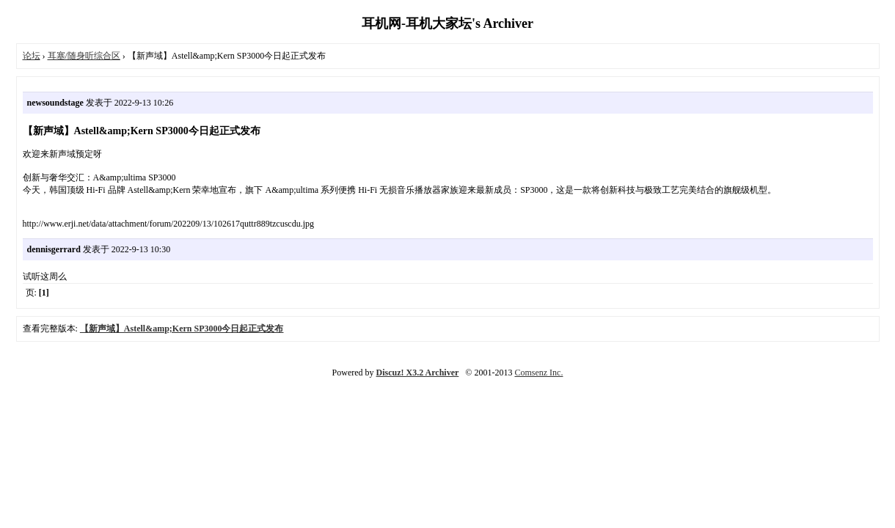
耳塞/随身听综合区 (84, 56)
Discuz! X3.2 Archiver (417, 372)
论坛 (31, 56)
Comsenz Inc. (538, 372)
